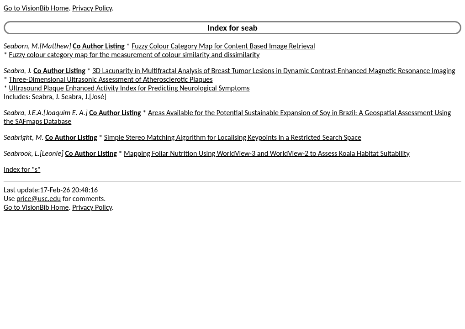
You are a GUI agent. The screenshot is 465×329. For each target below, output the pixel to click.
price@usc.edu (38, 198)
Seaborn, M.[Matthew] (37, 46)
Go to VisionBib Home (36, 8)
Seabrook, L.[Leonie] (33, 153)
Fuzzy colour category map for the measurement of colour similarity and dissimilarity (134, 54)
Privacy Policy (91, 8)
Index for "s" (22, 169)
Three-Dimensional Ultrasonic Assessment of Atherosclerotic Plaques (111, 79)
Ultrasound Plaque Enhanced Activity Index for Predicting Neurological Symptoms (129, 88)
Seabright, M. (23, 137)
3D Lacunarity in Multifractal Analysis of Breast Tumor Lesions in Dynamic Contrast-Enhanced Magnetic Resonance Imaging (273, 70)
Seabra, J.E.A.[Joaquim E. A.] (46, 112)
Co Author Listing (98, 46)
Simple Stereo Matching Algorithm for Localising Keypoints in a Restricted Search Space (232, 137)
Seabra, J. (18, 70)
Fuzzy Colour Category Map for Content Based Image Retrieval (223, 46)
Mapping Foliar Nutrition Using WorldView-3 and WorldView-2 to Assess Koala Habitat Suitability (267, 153)
